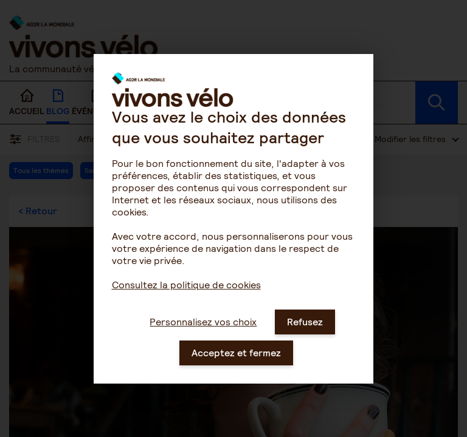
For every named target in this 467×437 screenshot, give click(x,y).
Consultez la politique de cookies (186, 296)
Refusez (305, 333)
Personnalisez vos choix (203, 333)
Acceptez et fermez (236, 364)
